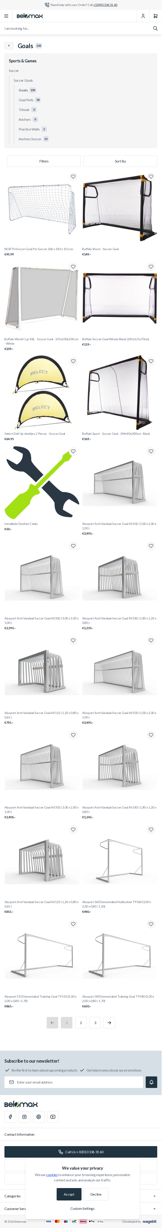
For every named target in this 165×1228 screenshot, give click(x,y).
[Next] (109, 1022)
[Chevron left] (8, 45)
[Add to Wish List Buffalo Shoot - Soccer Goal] (151, 176)
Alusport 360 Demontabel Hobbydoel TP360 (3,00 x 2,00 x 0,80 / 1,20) (119, 907)
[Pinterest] (38, 1117)
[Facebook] (10, 1117)
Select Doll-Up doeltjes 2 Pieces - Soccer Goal (42, 436)
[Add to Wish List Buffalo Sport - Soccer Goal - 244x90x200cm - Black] (151, 361)
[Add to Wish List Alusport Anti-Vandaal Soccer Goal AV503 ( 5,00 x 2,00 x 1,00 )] (151, 640)
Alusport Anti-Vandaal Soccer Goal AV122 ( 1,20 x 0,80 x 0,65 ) (42, 718)
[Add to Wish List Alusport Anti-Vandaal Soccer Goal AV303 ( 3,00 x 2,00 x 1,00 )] (73, 735)
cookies (52, 1175)
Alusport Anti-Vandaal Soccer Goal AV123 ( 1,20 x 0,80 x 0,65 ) (42, 907)
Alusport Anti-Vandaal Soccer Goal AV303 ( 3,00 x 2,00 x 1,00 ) (42, 812)
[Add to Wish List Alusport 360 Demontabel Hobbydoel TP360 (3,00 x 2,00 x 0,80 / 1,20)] (151, 829)
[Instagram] (24, 1117)
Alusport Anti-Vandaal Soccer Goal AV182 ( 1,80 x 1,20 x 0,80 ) (119, 623)
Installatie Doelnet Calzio (42, 526)
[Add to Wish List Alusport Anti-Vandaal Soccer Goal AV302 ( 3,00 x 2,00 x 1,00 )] (73, 546)
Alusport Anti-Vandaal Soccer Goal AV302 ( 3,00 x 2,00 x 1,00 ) (42, 623)
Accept (69, 1194)
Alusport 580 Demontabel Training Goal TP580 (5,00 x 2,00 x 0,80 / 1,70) (119, 1002)
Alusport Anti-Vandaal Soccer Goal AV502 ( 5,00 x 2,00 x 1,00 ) (119, 529)
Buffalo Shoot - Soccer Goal (119, 252)
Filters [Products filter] (44, 161)
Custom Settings (82, 1208)
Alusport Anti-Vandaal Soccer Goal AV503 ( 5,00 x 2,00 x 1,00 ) (119, 718)
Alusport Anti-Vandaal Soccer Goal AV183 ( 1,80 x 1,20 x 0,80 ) (119, 812)
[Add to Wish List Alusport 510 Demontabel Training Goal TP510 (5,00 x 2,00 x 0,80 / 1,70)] (73, 924)
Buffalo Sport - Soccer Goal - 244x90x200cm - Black (119, 436)
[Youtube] (53, 1117)
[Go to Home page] (30, 16)
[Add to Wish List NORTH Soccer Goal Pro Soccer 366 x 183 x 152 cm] (73, 176)
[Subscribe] (151, 1082)
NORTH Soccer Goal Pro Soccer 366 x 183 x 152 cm (42, 252)
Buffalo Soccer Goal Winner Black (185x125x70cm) (119, 342)
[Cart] (155, 16)
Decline (95, 1194)
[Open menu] (6, 16)
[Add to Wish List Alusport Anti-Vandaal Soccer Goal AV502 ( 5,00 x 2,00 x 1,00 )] (151, 451)
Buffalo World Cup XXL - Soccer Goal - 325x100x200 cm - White (42, 344)
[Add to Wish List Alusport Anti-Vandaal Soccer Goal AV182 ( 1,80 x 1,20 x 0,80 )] (151, 546)
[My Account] (143, 16)
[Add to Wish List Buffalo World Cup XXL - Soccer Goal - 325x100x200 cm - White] (73, 266)
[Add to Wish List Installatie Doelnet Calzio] (73, 451)
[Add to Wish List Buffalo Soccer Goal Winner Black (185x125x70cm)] (151, 266)
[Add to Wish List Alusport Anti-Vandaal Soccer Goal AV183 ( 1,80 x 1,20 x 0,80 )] (151, 735)
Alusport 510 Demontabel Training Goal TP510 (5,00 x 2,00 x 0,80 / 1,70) (42, 1002)
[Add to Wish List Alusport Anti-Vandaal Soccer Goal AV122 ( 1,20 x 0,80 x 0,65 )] (73, 640)
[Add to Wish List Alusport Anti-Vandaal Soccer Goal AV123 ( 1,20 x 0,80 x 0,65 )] (73, 829)
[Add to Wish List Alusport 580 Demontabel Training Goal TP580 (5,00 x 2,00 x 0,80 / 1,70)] (151, 924)
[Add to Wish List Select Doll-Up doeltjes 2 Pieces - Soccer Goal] (73, 361)
